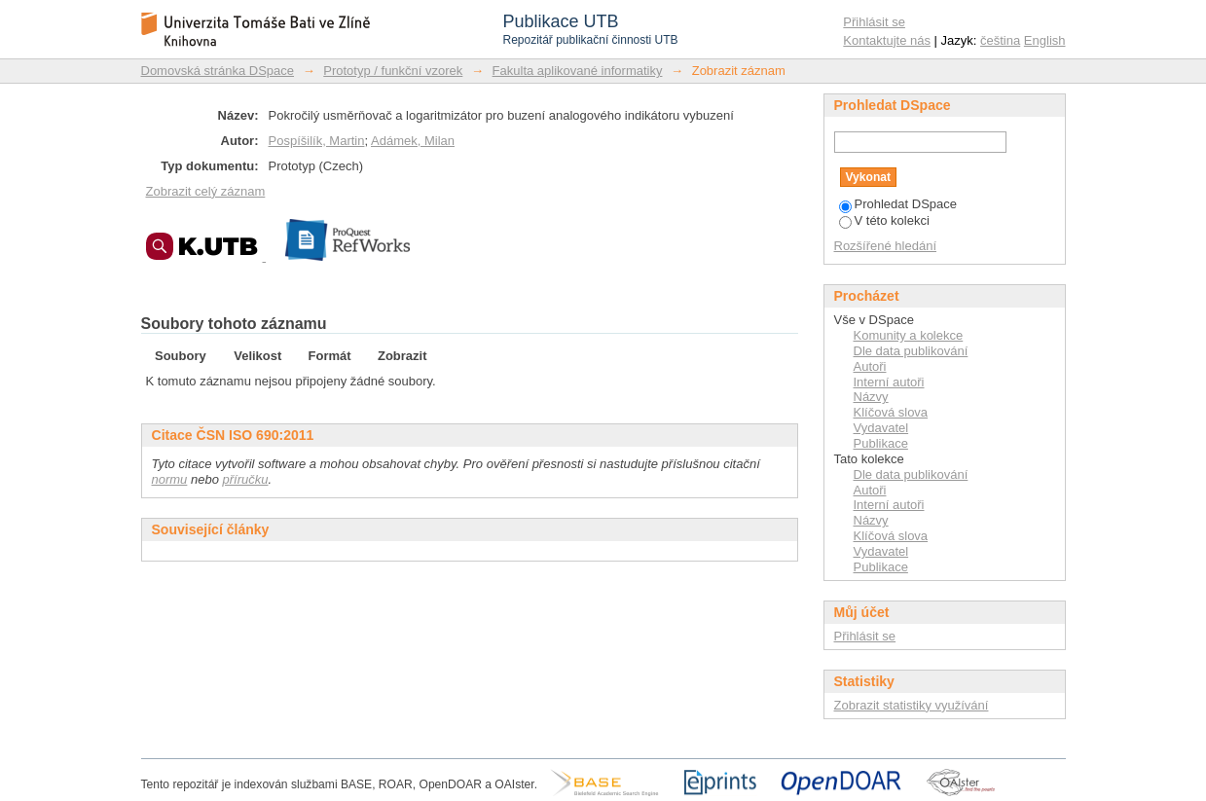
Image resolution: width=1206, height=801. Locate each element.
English (1045, 40)
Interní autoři (889, 382)
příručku (246, 479)
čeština (1000, 40)
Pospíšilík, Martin (317, 140)
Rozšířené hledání (885, 245)
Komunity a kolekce (909, 335)
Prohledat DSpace (898, 204)
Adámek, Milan (413, 140)
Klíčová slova (891, 412)
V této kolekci (884, 220)
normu (170, 479)
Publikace (881, 443)
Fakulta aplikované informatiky (578, 70)
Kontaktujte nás (887, 40)
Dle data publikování (911, 351)
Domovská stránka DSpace (218, 70)
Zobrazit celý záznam (206, 191)
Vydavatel (881, 427)
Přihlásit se (874, 22)
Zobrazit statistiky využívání (911, 705)
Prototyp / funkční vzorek (392, 70)
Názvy (871, 396)
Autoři (870, 366)
